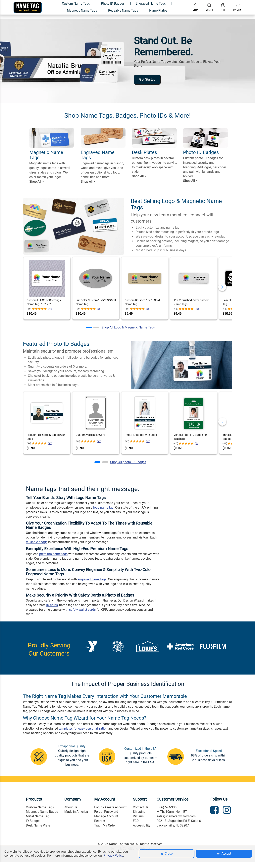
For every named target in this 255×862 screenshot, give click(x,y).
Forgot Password (106, 812)
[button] (89, 327)
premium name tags (53, 554)
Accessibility (141, 825)
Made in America (76, 812)
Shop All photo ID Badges (128, 462)
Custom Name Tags (40, 807)
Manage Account (106, 816)
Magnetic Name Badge (42, 812)
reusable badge (36, 542)
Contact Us (140, 807)
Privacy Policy (113, 855)
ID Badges (33, 821)
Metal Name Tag (37, 816)
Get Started (147, 79)
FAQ (136, 821)
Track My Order (105, 825)
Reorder (99, 821)
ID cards (52, 605)
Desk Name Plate (38, 825)
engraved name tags (92, 579)
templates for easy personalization (83, 728)
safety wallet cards (82, 609)
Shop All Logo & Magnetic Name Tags (128, 327)
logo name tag (103, 507)
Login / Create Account (110, 807)
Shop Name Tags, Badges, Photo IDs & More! (127, 115)
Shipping (139, 812)
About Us (70, 807)
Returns (138, 816)
